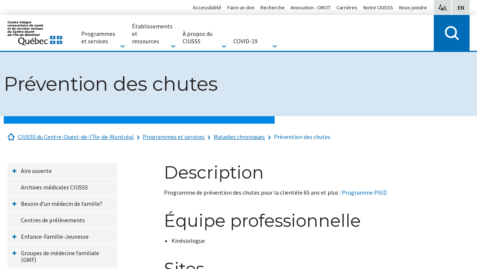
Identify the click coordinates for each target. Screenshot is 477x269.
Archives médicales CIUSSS (54, 187)
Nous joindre (413, 7)
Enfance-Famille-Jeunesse (55, 236)
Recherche (272, 7)
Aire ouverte (36, 170)
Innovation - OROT (311, 7)
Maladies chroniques (239, 136)
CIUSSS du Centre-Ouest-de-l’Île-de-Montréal (76, 136)
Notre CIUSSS (378, 7)
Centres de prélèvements (53, 220)
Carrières (347, 7)
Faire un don (241, 7)
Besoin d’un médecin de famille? (61, 203)
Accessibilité (207, 7)
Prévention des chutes (302, 136)
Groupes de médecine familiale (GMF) (60, 256)
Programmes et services (174, 136)
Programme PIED (364, 192)
